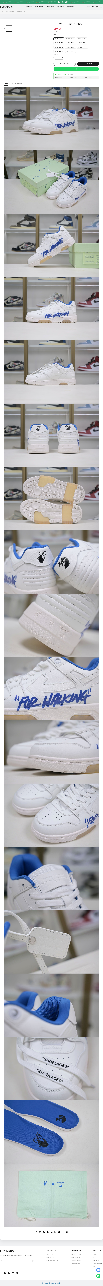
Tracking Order (98, 1263)
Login (95, 1257)
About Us (50, 1254)
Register (96, 1260)
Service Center (76, 1250)
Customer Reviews (53, 1260)
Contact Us (50, 1257)
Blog (94, 1267)
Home (1, 11)
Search (95, 1254)
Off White (8, 11)
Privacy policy (75, 1263)
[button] (5, 29)
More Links (70, 6)
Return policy (75, 1257)
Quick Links (97, 1250)
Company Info (51, 1250)
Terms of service (76, 1260)
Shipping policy (76, 1254)
